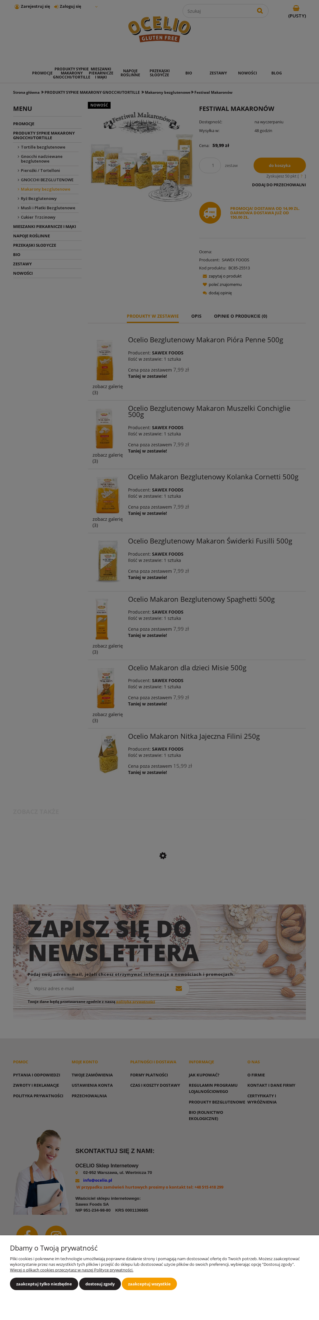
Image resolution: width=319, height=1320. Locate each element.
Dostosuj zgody (100, 1284)
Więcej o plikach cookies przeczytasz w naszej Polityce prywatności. (71, 1270)
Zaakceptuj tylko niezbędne (44, 1284)
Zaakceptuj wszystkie (149, 1284)
